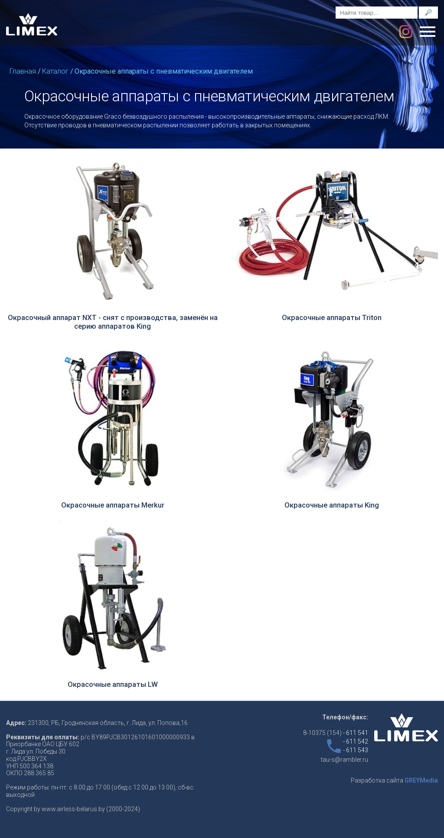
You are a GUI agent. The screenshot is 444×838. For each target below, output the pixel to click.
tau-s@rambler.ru (344, 759)
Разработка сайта (394, 780)
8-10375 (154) (335, 732)
